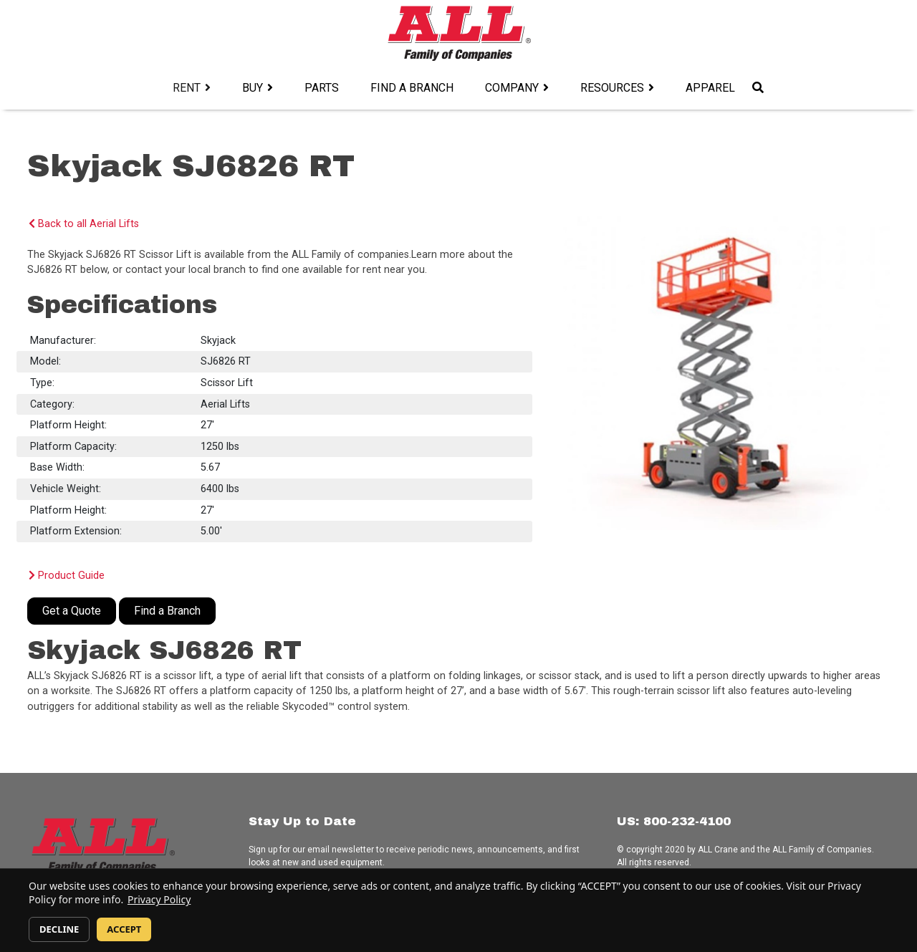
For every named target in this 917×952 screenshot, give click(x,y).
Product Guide (67, 575)
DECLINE (59, 929)
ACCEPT (124, 929)
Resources (612, 88)
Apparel (710, 88)
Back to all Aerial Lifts (84, 224)
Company (512, 88)
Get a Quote (71, 610)
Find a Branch (411, 88)
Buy (252, 88)
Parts (321, 88)
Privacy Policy (159, 899)
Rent (187, 88)
